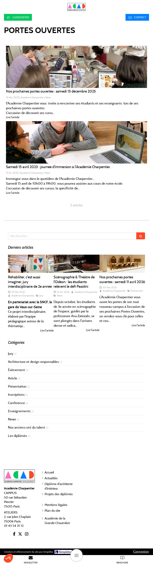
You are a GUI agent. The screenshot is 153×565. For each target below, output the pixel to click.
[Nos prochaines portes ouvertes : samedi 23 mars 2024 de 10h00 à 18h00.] (76, 67)
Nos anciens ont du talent (26, 427)
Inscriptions (16, 394)
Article (12, 378)
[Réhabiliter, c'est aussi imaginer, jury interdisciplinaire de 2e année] (31, 264)
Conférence (16, 403)
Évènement (16, 370)
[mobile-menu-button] (76, 555)
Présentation (17, 386)
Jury (10, 353)
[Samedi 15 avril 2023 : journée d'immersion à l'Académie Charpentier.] (76, 142)
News (12, 419)
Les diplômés (17, 435)
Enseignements (19, 411)
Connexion (141, 551)
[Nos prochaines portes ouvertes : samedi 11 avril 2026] (122, 264)
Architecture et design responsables (33, 361)
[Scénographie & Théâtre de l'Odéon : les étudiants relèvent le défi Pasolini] (76, 264)
